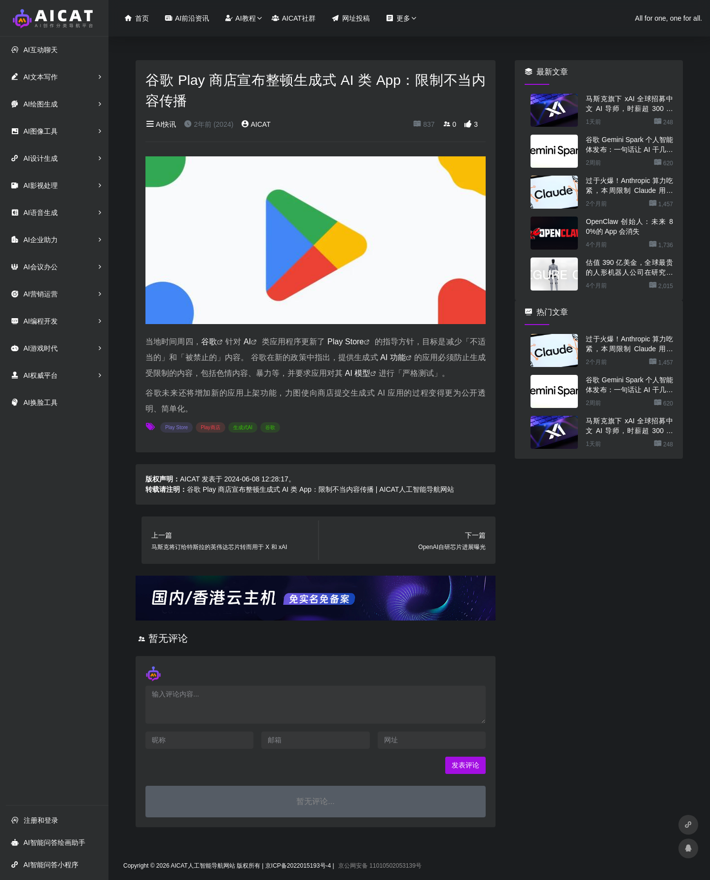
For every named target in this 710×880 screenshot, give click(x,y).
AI (247, 341)
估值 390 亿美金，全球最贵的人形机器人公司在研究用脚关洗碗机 (629, 267)
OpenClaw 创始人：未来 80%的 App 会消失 (629, 226)
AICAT (255, 124)
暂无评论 (168, 638)
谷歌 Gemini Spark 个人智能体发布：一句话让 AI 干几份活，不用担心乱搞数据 (629, 145)
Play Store (345, 341)
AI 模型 (357, 373)
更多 (398, 18)
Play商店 (210, 427)
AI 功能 (393, 357)
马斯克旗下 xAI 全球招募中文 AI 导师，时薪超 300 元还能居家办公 (629, 104)
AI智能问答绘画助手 (48, 842)
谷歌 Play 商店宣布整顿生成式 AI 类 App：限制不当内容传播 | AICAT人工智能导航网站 (320, 489)
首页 (136, 18)
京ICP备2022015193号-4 (298, 865)
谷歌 (209, 341)
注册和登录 (34, 820)
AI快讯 (160, 124)
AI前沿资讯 (187, 18)
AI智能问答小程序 (44, 864)
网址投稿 (350, 18)
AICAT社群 (294, 18)
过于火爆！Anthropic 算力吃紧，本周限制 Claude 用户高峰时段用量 (629, 186)
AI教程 (240, 18)
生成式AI (242, 427)
